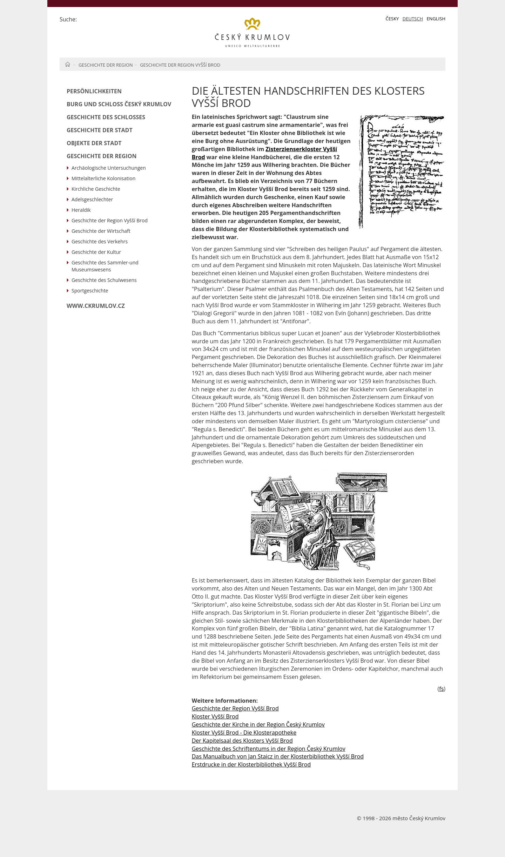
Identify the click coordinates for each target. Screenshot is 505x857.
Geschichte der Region (106, 65)
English (435, 18)
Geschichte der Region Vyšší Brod (180, 65)
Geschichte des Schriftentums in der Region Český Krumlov (268, 749)
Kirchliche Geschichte (96, 188)
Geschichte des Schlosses (106, 117)
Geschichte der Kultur (96, 252)
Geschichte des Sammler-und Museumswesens (105, 266)
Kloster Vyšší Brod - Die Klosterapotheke (244, 732)
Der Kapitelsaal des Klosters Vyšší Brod (242, 740)
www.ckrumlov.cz (96, 306)
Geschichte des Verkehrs (100, 241)
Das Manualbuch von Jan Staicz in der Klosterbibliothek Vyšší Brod (278, 756)
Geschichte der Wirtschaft (101, 231)
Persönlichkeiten (94, 91)
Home (67, 64)
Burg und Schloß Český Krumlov (119, 104)
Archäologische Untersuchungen (109, 167)
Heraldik (81, 210)
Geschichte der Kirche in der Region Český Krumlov (258, 724)
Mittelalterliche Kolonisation (103, 178)
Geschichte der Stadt (100, 130)
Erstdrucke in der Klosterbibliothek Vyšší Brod (251, 764)
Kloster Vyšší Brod (215, 716)
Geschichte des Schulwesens (104, 280)
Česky (392, 18)
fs (441, 689)
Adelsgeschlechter (92, 199)
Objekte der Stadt (94, 143)
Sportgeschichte (90, 290)
